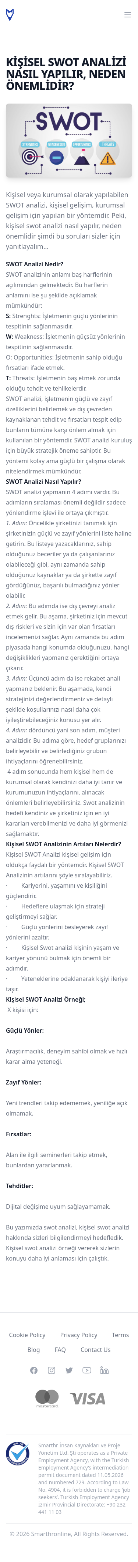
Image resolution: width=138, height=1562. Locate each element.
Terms (120, 1335)
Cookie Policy (27, 1335)
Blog (34, 1350)
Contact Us (95, 1350)
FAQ (60, 1350)
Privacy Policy (78, 1335)
